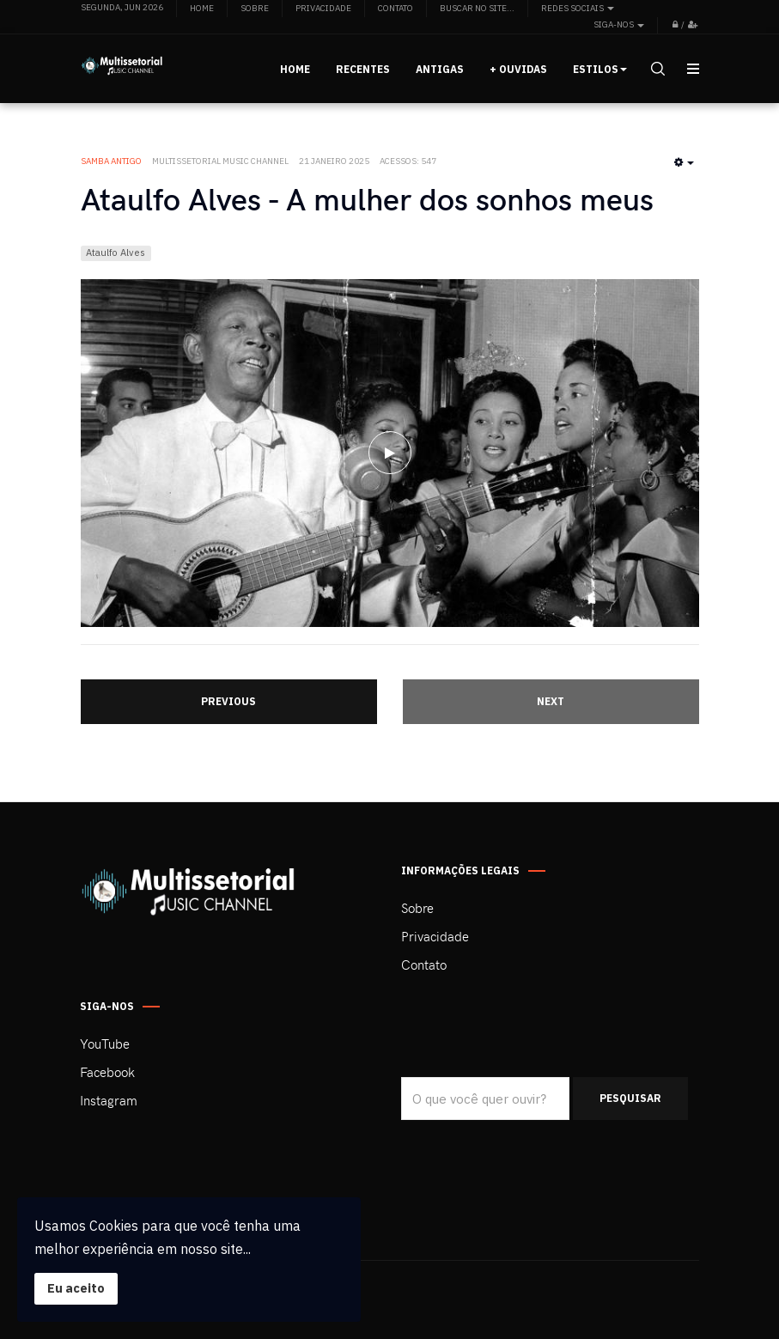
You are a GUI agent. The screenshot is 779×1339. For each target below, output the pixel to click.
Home (295, 69)
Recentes (363, 69)
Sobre (417, 907)
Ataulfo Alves (115, 252)
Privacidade (435, 936)
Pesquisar (630, 1098)
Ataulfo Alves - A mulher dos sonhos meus (367, 198)
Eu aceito (76, 1288)
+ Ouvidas (518, 69)
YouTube (105, 1043)
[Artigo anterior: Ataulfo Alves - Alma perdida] (229, 701)
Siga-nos (618, 24)
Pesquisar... (401, 1077)
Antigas (440, 69)
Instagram (108, 1100)
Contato (424, 964)
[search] (656, 69)
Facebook (107, 1071)
